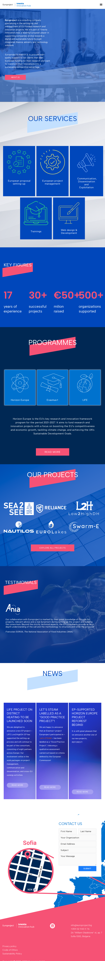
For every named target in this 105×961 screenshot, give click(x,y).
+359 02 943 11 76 (80, 929)
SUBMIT (87, 868)
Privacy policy (9, 946)
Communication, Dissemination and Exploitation (87, 183)
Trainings (36, 231)
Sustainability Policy (12, 953)
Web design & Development (69, 231)
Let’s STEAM (46, 738)
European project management (52, 182)
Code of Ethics (10, 950)
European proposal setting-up (19, 182)
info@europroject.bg (81, 925)
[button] (101, 4)
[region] (52, 55)
